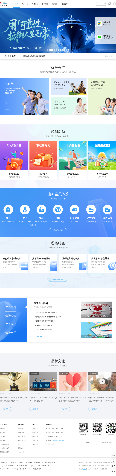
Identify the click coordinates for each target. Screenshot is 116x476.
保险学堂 (35, 436)
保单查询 (20, 428)
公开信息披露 (12, 462)
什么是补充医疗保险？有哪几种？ (96, 316)
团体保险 (35, 4)
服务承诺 (20, 448)
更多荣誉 (5, 409)
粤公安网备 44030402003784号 (9, 469)
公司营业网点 (50, 444)
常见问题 (35, 444)
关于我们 (55, 4)
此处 (84, 469)
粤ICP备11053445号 (25, 469)
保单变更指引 (22, 440)
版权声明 (29, 462)
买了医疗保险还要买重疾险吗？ (46, 321)
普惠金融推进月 (4, 452)
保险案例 (10, 307)
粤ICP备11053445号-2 (45, 466)
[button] (47, 50)
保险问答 (10, 324)
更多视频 (94, 409)
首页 (16, 4)
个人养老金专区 (4, 448)
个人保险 (25, 4)
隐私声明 (37, 462)
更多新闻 (35, 409)
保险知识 (35, 428)
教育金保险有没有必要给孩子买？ (96, 336)
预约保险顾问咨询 (5, 444)
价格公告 (20, 444)
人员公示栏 (21, 452)
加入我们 (21, 462)
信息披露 (65, 4)
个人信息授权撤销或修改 (49, 462)
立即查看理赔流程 (58, 279)
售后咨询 (61, 440)
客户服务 (45, 4)
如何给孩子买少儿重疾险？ (44, 325)
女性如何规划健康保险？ (43, 329)
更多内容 (64, 409)
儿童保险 (2, 432)
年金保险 (2, 436)
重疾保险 (2, 428)
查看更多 (39, 336)
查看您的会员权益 (58, 230)
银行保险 (2, 440)
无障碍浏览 (109, 3)
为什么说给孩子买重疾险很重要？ (46, 312)
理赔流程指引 (22, 436)
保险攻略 (10, 315)
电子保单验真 (22, 432)
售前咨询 (55, 440)
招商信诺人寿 (14, 466)
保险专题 (10, 332)
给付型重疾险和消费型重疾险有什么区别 (49, 317)
